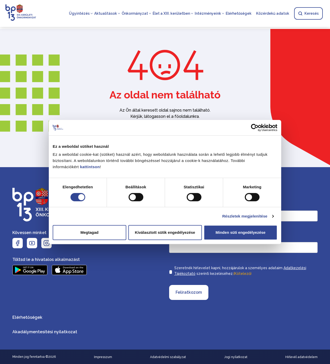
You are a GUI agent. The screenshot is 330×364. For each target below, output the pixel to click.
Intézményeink (208, 13)
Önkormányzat (135, 13)
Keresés (308, 13)
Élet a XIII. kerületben (171, 13)
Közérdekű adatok (272, 13)
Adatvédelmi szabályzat (168, 357)
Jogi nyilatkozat (235, 357)
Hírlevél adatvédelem (301, 357)
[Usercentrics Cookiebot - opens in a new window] (254, 127)
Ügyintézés (79, 13)
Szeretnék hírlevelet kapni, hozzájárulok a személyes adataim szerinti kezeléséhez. (240, 271)
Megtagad (89, 232)
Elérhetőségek (239, 13)
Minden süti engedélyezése (240, 232)
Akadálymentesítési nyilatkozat (44, 331)
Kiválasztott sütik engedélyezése (165, 232)
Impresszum (103, 357)
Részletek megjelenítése (245, 216)
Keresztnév (255, 205)
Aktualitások (105, 13)
